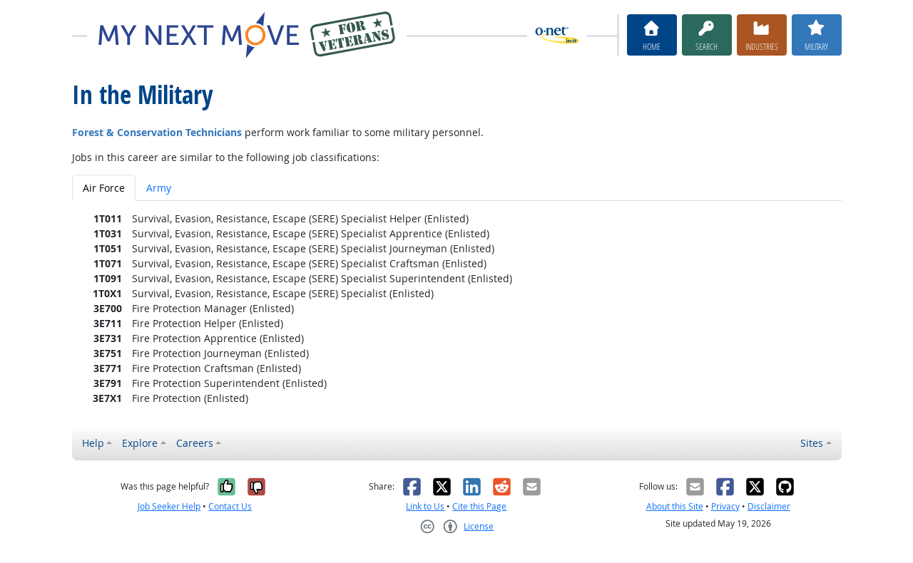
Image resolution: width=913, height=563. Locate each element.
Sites (811, 443)
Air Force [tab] (104, 188)
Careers (194, 443)
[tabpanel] (457, 308)
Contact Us (230, 506)
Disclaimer (769, 506)
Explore (140, 443)
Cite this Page (479, 506)
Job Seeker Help (169, 506)
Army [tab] (158, 188)
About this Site (674, 506)
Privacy (725, 506)
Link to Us (425, 506)
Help (93, 443)
